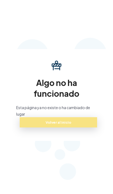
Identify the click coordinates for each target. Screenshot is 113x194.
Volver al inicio (58, 122)
